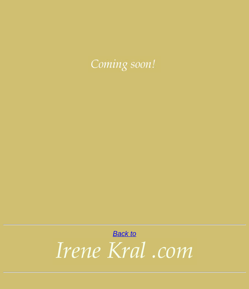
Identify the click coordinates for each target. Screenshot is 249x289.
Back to (124, 234)
